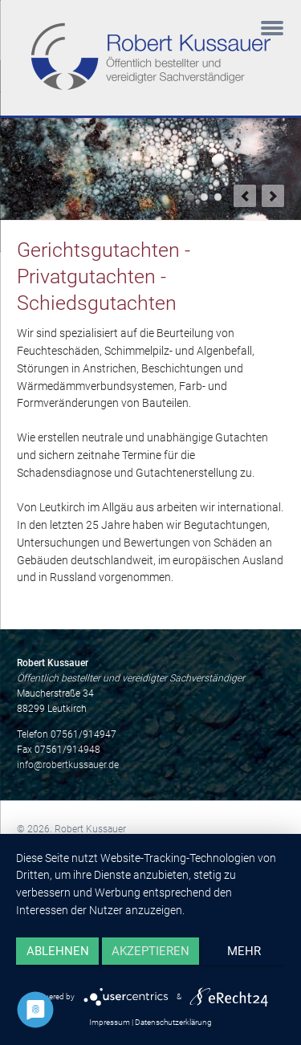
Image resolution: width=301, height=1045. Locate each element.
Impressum (109, 1022)
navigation (272, 30)
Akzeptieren (150, 951)
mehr (244, 951)
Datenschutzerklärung (173, 1022)
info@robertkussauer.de (68, 765)
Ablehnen (57, 951)
